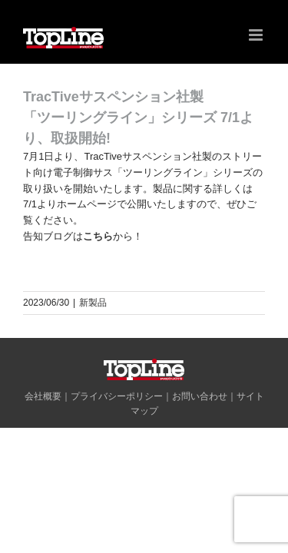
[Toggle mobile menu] (257, 35)
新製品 (93, 302)
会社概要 (43, 434)
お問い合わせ (199, 434)
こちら (98, 236)
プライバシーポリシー (117, 434)
